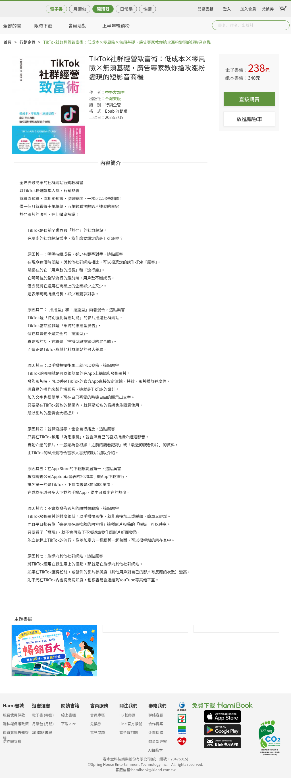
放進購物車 (249, 119)
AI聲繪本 (155, 750)
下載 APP (68, 723)
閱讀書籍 (205, 8)
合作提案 (155, 723)
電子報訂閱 (128, 732)
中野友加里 (115, 92)
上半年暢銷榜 (116, 25)
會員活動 (77, 25)
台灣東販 (113, 98)
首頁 (8, 42)
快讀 (147, 9)
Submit (284, 25)
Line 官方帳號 (130, 723)
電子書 (56, 9)
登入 (227, 8)
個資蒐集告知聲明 (16, 734)
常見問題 (97, 732)
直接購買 (249, 99)
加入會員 (248, 8)
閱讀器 (103, 9)
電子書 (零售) (43, 715)
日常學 (126, 9)
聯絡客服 (155, 715)
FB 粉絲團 (127, 715)
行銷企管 (28, 42)
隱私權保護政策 (16, 723)
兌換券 (268, 8)
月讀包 (79, 9)
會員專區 (97, 715)
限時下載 (43, 25)
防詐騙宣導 (12, 741)
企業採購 (155, 732)
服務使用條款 (14, 715)
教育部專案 (157, 741)
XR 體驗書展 (42, 732)
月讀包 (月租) (43, 723)
